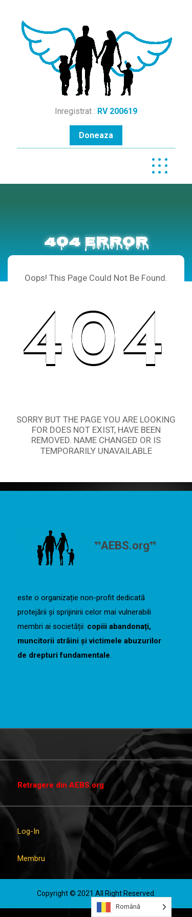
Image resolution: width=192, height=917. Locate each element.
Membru (31, 858)
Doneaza (96, 135)
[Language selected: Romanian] (131, 907)
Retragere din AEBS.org (60, 785)
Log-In (28, 831)
